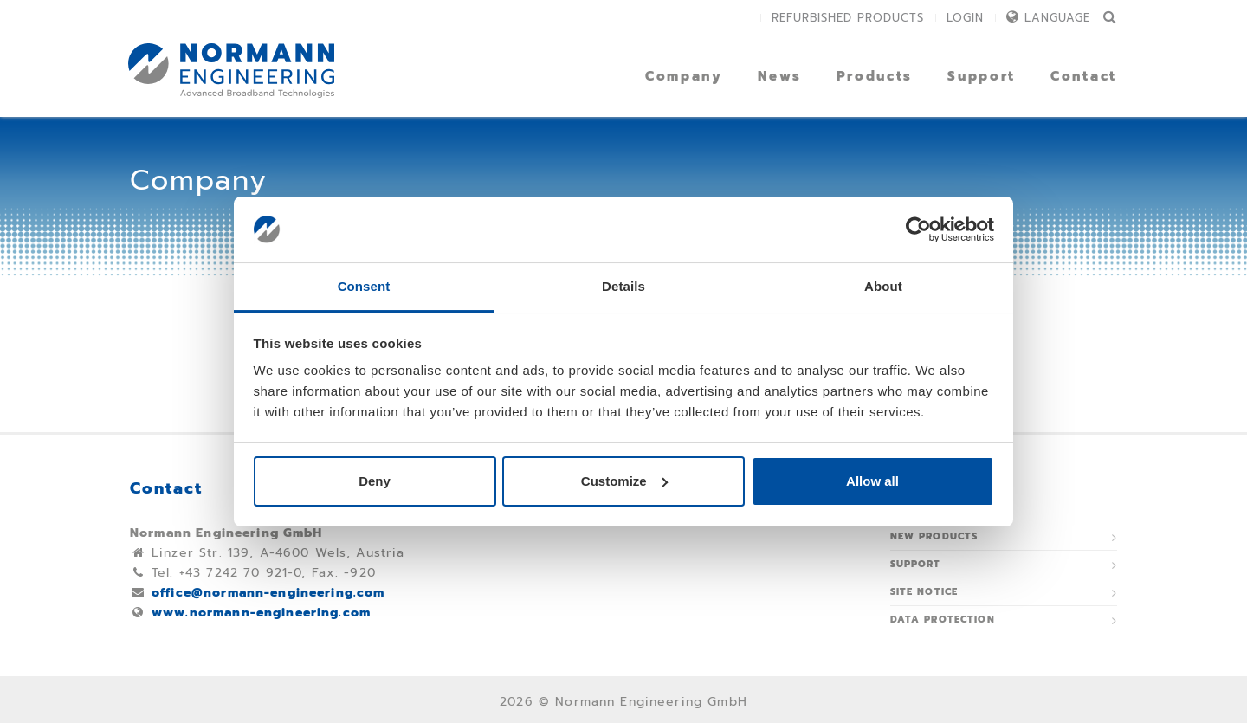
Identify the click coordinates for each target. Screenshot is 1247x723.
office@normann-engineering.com (268, 593)
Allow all (872, 481)
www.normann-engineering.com (261, 613)
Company (684, 76)
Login (965, 18)
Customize (624, 481)
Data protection (942, 619)
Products (875, 76)
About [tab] (883, 286)
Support (981, 76)
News (780, 76)
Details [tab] (623, 286)
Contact (1083, 76)
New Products (934, 536)
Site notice (924, 591)
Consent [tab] (364, 286)
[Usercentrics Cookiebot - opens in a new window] (918, 229)
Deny (375, 481)
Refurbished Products (848, 18)
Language (1057, 18)
